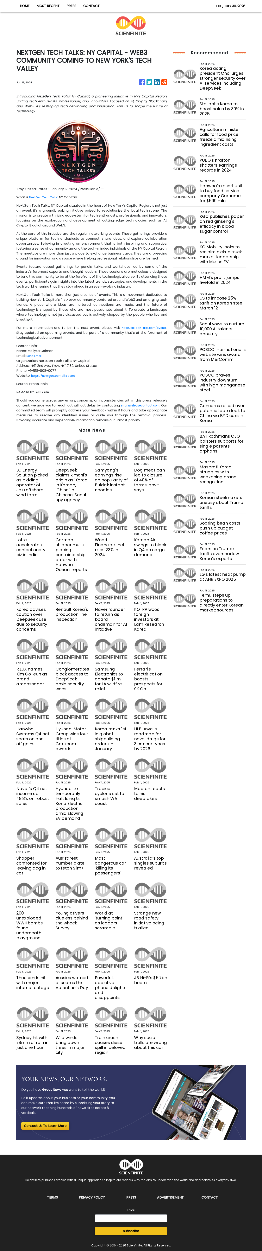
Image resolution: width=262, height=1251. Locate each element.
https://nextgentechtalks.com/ (57, 375)
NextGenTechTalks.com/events (141, 327)
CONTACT (91, 6)
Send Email (35, 355)
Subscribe (131, 1231)
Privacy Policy (92, 1197)
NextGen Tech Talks (45, 197)
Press (131, 1197)
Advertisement (170, 1197)
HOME (25, 6)
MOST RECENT (48, 6)
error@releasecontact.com (144, 405)
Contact (209, 1197)
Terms (52, 1197)
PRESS (71, 6)
